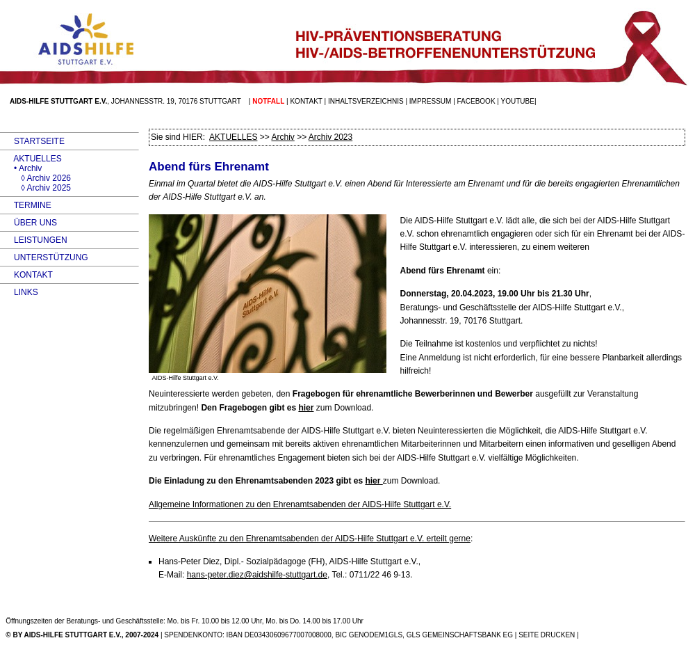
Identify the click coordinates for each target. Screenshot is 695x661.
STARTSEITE (32, 141)
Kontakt (306, 101)
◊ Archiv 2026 (35, 178)
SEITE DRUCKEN (546, 635)
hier (305, 408)
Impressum (430, 101)
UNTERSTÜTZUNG (44, 257)
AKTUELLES (31, 159)
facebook (476, 101)
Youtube (517, 101)
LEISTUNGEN (33, 240)
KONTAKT (26, 275)
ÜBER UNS (28, 223)
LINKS (19, 292)
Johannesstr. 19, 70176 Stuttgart (176, 101)
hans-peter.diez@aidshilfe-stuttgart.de (257, 575)
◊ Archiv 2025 (35, 188)
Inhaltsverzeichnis (366, 101)
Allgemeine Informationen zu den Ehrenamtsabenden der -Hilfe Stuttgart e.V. (300, 504)
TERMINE (25, 205)
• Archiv (21, 168)
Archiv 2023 (330, 137)
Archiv (282, 137)
